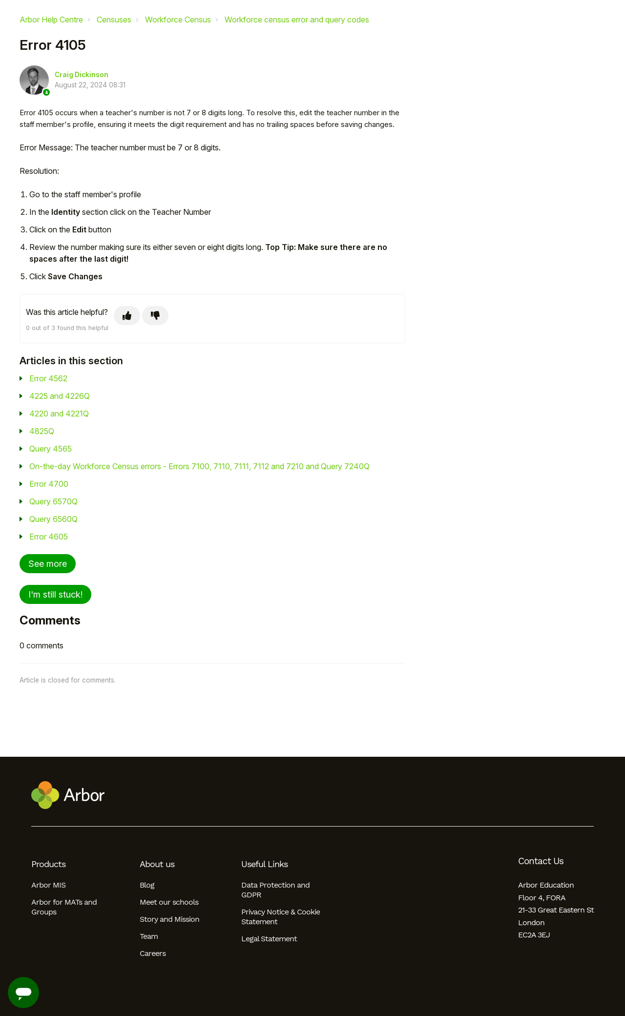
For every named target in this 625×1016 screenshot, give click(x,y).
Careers (153, 953)
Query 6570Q (53, 501)
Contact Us (540, 861)
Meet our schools (169, 902)
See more (47, 564)
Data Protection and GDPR (275, 889)
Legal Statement (269, 938)
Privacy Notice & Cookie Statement (280, 916)
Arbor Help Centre (51, 19)
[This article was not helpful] (155, 315)
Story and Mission (169, 919)
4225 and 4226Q (59, 396)
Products (48, 864)
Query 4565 (50, 449)
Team (149, 936)
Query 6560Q (53, 519)
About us (157, 864)
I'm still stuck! (55, 594)
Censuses (114, 19)
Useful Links (264, 864)
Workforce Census (178, 19)
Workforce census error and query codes (297, 19)
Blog (147, 885)
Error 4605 (48, 536)
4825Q (41, 431)
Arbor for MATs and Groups (64, 906)
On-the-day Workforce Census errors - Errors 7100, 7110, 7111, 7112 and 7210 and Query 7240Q (199, 466)
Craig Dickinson (81, 75)
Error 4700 (48, 484)
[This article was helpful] (127, 315)
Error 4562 (48, 378)
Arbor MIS (48, 885)
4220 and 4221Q (59, 413)
